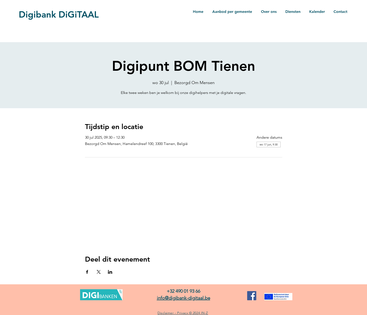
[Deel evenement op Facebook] (87, 272)
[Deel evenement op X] (98, 272)
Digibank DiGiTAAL (59, 14)
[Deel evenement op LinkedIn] (110, 272)
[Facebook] (251, 295)
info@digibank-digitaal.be (183, 298)
